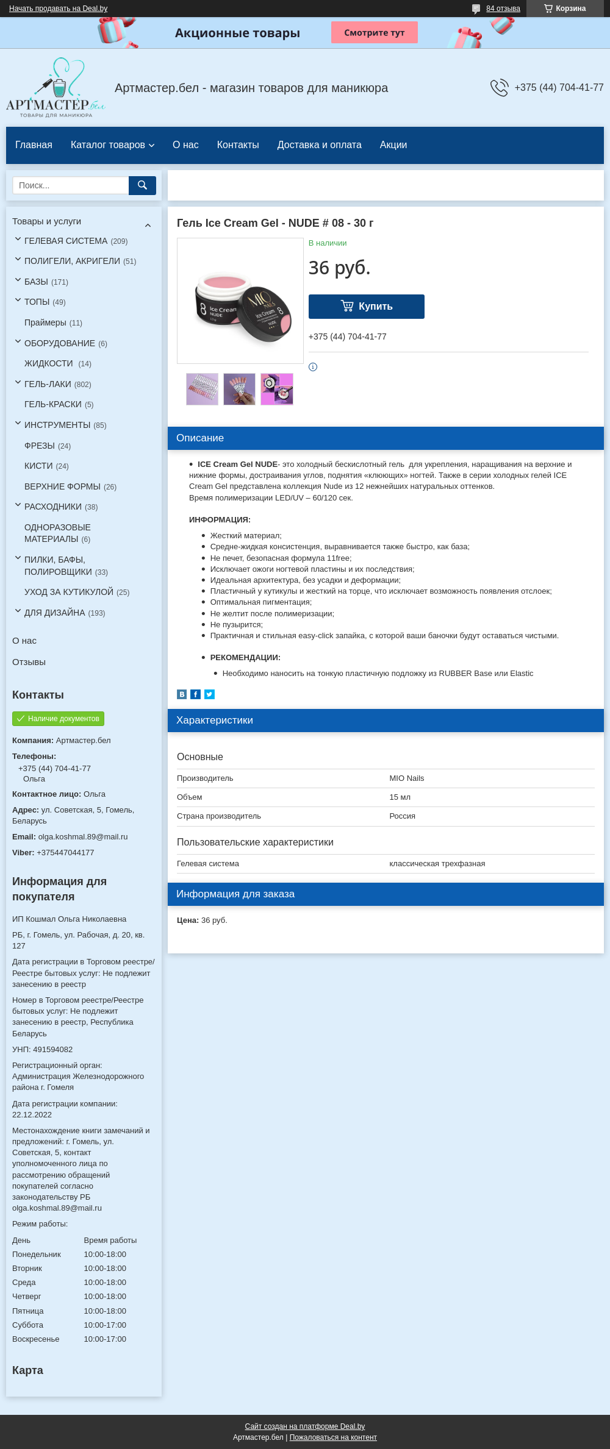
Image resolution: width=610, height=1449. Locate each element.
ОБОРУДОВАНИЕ (59, 343)
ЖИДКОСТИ (50, 363)
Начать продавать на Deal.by (58, 8)
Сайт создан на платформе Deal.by (305, 1426)
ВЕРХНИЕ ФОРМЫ (62, 486)
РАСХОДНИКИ (53, 506)
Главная (33, 145)
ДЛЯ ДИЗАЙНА (54, 613)
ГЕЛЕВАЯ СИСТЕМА (65, 241)
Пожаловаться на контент (333, 1437)
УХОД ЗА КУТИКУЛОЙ (68, 592)
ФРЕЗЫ (39, 445)
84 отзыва (503, 8)
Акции (393, 145)
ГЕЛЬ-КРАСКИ (53, 404)
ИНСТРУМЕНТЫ (57, 425)
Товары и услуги (46, 221)
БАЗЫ (36, 282)
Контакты (238, 145)
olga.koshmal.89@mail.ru (83, 836)
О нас (186, 145)
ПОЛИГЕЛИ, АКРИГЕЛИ (72, 261)
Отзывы (29, 662)
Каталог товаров (108, 145)
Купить (376, 306)
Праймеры (45, 322)
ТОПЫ (36, 302)
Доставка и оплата (320, 145)
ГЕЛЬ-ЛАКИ (47, 384)
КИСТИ (38, 466)
